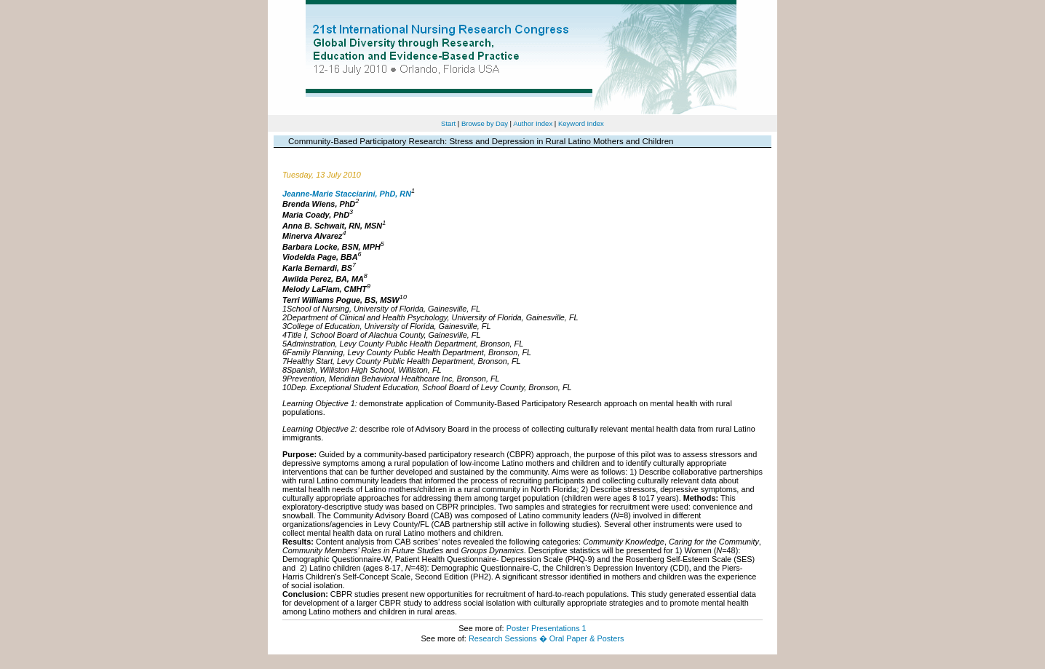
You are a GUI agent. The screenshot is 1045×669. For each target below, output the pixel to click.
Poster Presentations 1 (546, 628)
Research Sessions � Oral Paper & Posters (546, 638)
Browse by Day (484, 123)
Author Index (532, 123)
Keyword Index (581, 123)
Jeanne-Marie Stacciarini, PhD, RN (346, 193)
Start (448, 123)
